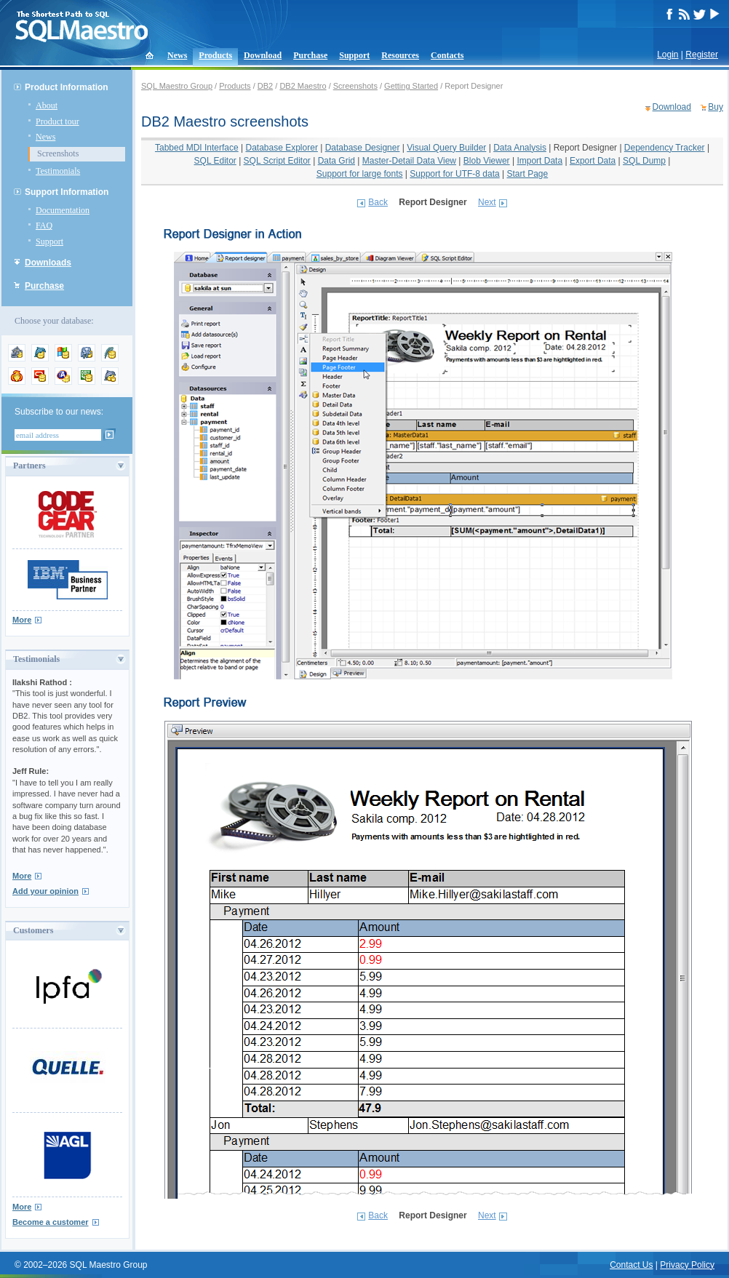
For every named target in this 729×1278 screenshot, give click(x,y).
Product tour (57, 121)
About (46, 105)
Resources (400, 55)
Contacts (447, 55)
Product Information (66, 87)
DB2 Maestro (302, 85)
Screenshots (58, 153)
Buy (715, 107)
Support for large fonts (359, 174)
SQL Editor (215, 161)
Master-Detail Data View (409, 161)
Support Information (66, 192)
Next (487, 202)
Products (215, 55)
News (177, 55)
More (21, 619)
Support (354, 55)
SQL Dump (644, 161)
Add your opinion (45, 891)
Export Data (593, 161)
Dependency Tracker (664, 148)
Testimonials (58, 171)
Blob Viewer (486, 161)
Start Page (528, 174)
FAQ (44, 225)
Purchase (310, 55)
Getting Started (411, 85)
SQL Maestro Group (176, 85)
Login (667, 54)
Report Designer (585, 148)
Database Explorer (281, 148)
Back (378, 202)
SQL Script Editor (277, 161)
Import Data (539, 161)
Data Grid (336, 161)
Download (263, 55)
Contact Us (631, 1265)
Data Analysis (519, 148)
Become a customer (50, 1222)
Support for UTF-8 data (454, 174)
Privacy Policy (687, 1265)
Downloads (48, 262)
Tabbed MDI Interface (197, 148)
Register (701, 54)
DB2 (265, 85)
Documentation (62, 210)
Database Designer (362, 148)
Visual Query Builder (446, 148)
